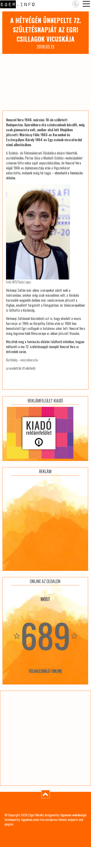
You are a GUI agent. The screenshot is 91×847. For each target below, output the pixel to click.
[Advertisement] (45, 82)
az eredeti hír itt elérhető (20, 368)
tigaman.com (30, 819)
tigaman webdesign (73, 815)
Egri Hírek (36, 815)
